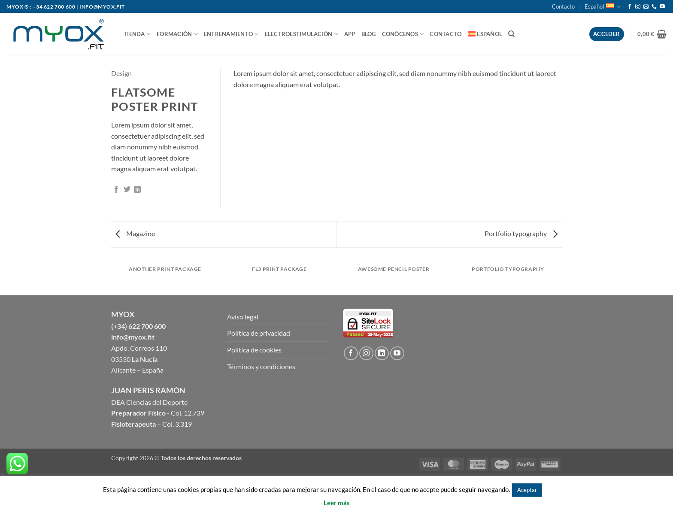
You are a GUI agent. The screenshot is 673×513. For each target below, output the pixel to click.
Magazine (135, 233)
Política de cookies (254, 350)
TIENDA (137, 34)
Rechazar (556, 489)
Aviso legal (242, 317)
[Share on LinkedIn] (137, 190)
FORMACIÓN (177, 34)
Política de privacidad (258, 333)
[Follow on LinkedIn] (382, 353)
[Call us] (654, 7)
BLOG (368, 33)
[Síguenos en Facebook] (629, 7)
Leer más (337, 503)
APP (349, 33)
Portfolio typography (521, 233)
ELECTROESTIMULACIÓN (301, 34)
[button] (652, 33)
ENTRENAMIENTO (231, 34)
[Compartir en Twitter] (127, 190)
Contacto (563, 6)
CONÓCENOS (403, 34)
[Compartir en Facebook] (116, 190)
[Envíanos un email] (646, 7)
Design (121, 73)
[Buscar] (511, 34)
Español (603, 7)
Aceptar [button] (527, 489)
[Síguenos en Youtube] (662, 7)
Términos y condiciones (261, 366)
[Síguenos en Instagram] (637, 7)
